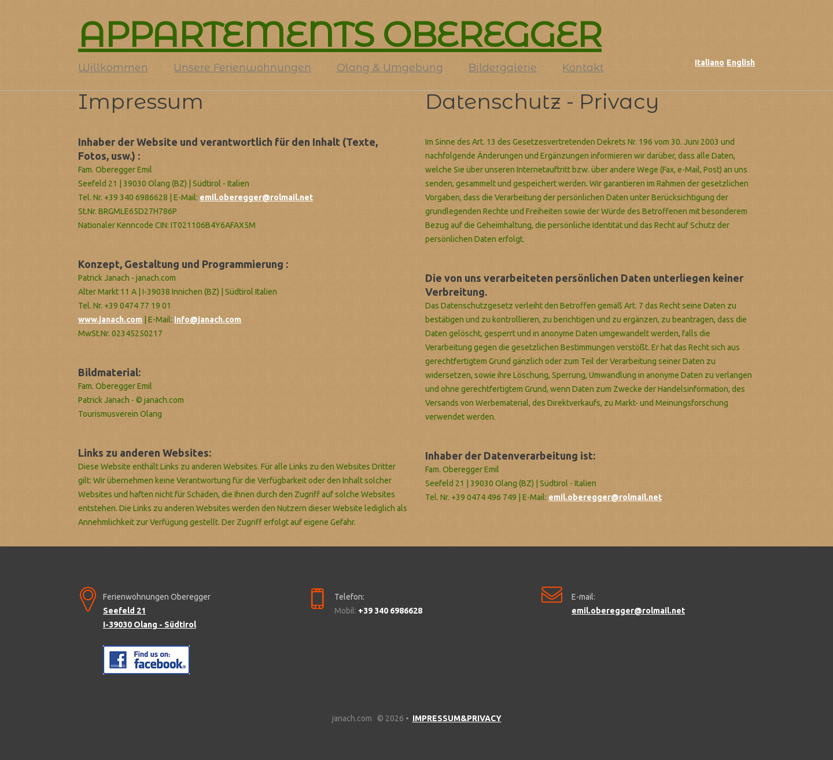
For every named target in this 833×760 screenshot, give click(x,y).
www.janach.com (110, 319)
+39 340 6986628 (390, 610)
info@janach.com (207, 319)
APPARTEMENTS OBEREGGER (340, 34)
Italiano (709, 62)
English (741, 62)
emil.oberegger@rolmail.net (256, 197)
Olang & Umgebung (390, 67)
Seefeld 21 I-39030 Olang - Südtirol (149, 617)
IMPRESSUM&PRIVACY (457, 718)
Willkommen (113, 67)
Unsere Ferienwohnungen (242, 67)
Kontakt (583, 67)
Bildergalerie (503, 67)
